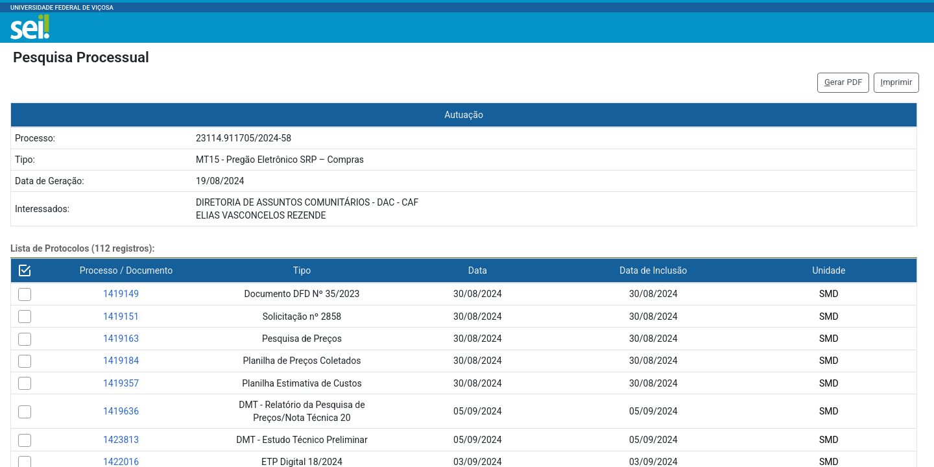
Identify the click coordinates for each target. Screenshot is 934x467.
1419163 (121, 338)
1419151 (121, 316)
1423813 (121, 440)
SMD (829, 294)
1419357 (121, 383)
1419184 (121, 360)
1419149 (121, 294)
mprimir (897, 82)
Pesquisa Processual (81, 57)
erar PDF (843, 82)
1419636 (121, 411)
